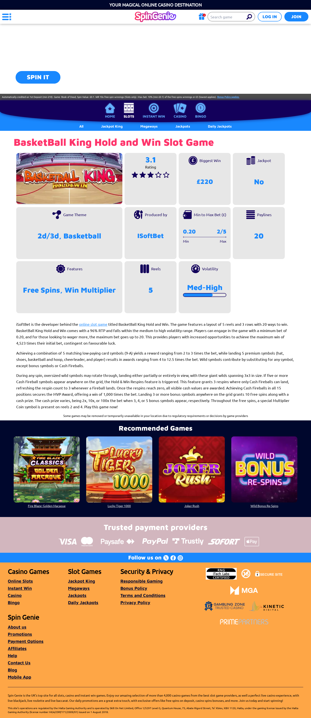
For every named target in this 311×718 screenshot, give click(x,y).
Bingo (200, 116)
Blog (12, 669)
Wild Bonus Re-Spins (264, 506)
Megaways (79, 588)
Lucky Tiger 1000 (119, 506)
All (81, 126)
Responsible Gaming (141, 581)
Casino (180, 116)
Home (110, 116)
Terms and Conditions (142, 595)
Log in (269, 16)
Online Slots (20, 581)
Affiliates (17, 648)
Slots (129, 116)
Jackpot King (81, 581)
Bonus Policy (133, 588)
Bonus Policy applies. (228, 97)
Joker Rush (191, 506)
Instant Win (154, 116)
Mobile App (19, 676)
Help (12, 655)
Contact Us (19, 662)
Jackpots (77, 595)
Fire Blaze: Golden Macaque (47, 506)
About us (17, 626)
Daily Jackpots (83, 602)
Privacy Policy (135, 602)
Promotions (20, 634)
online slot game (93, 324)
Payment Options (26, 641)
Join (296, 16)
